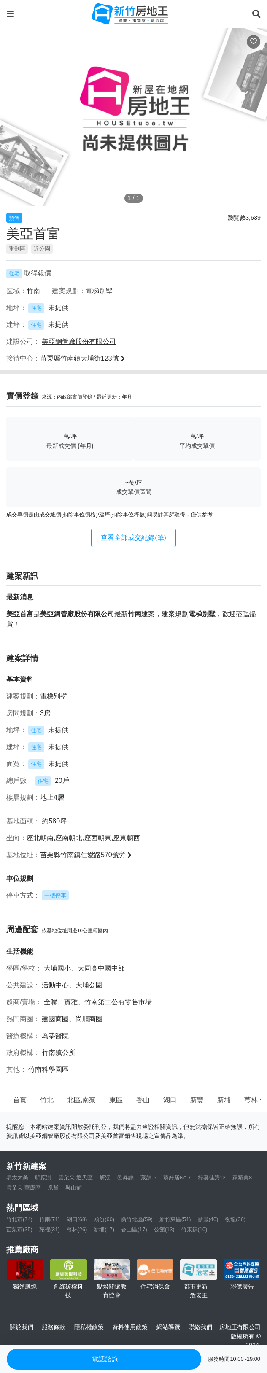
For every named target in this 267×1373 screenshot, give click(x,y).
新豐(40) (208, 1219)
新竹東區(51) (175, 1219)
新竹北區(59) (137, 1219)
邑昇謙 (125, 1177)
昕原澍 (43, 1177)
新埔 (224, 1099)
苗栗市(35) (19, 1229)
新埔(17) (104, 1229)
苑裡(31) (49, 1229)
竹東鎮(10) (194, 1229)
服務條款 (53, 1327)
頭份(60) (104, 1219)
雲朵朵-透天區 (75, 1177)
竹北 (47, 1099)
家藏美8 (242, 1177)
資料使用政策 (130, 1327)
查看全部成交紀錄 (133, 537)
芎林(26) (77, 1229)
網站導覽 (168, 1327)
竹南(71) (49, 1219)
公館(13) (164, 1229)
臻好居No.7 (177, 1177)
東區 (116, 1099)
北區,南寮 (81, 1099)
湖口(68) (77, 1219)
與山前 (73, 1187)
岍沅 (105, 1177)
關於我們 (21, 1327)
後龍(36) (235, 1219)
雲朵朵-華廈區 (23, 1187)
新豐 (197, 1099)
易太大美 (17, 1177)
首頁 (20, 1099)
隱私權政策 (89, 1327)
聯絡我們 (200, 1327)
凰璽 (53, 1187)
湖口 (170, 1099)
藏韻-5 (148, 1177)
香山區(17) (134, 1229)
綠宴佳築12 (212, 1177)
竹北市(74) (19, 1219)
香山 (143, 1099)
